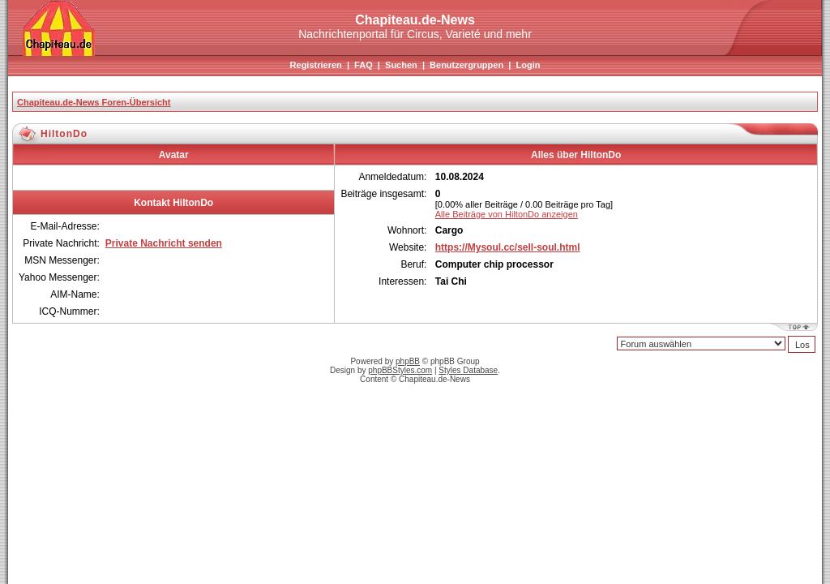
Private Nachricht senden (163, 243)
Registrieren (316, 65)
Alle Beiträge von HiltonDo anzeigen (506, 214)
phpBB (408, 361)
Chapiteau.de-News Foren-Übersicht (93, 102)
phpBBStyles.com (400, 370)
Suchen (401, 65)
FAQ (363, 65)
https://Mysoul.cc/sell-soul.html (507, 247)
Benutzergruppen (466, 65)
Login (528, 65)
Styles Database (468, 370)
